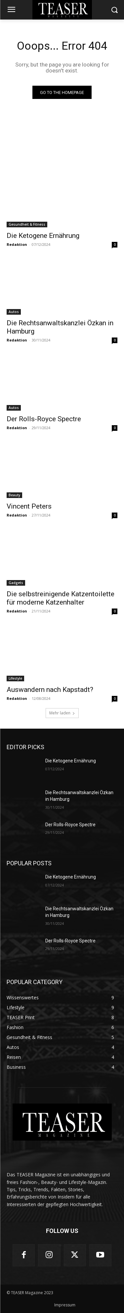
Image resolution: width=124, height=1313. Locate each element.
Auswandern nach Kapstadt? (50, 690)
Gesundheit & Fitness (27, 224)
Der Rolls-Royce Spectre (44, 419)
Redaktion (17, 244)
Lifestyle (15, 678)
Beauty (14, 495)
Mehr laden (62, 713)
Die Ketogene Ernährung (43, 236)
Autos (14, 311)
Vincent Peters (29, 506)
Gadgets (16, 582)
